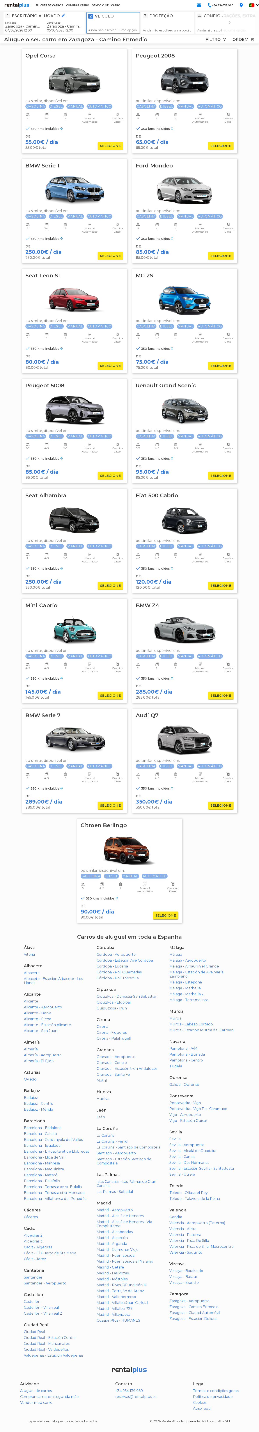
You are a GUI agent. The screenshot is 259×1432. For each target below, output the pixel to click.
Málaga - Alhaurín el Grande (194, 966)
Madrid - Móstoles (112, 1279)
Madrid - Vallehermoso (116, 1297)
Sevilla (175, 1139)
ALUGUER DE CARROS (49, 5)
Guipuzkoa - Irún (112, 1008)
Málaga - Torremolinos (188, 1000)
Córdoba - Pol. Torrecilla (118, 978)
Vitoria (29, 954)
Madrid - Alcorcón (112, 1238)
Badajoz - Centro (38, 1103)
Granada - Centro (112, 1063)
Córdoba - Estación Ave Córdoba (125, 960)
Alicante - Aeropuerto (43, 1007)
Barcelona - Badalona (43, 1128)
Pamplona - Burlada (187, 1054)
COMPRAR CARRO (77, 5)
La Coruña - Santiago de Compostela (128, 1147)
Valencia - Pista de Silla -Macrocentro (201, 1246)
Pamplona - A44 (183, 1048)
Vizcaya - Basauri (183, 1277)
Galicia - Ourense (184, 1084)
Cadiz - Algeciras (38, 1247)
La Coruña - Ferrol (112, 1141)
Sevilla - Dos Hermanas (189, 1163)
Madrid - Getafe (110, 1267)
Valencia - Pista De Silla (189, 1241)
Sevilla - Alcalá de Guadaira (192, 1151)
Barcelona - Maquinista (44, 1169)
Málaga (175, 954)
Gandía (175, 1217)
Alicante (31, 1001)
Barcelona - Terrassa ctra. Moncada (54, 1193)
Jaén (101, 1117)
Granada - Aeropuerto (116, 1057)
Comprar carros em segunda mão (49, 1397)
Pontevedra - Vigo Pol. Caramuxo (198, 1109)
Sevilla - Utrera (182, 1174)
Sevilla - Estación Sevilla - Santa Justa (201, 1168)
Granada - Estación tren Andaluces (127, 1069)
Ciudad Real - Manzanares (46, 1344)
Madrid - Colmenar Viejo (117, 1250)
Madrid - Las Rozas (113, 1273)
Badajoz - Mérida (38, 1109)
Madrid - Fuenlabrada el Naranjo (125, 1261)
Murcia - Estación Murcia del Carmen (201, 1030)
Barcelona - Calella (40, 1134)
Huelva (103, 1099)
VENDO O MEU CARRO (106, 5)
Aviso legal (202, 1408)
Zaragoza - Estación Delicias (193, 1319)
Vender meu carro (36, 1403)
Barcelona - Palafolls (42, 1181)
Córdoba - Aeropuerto (116, 954)
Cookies (199, 1403)
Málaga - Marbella (185, 988)
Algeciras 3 (33, 1241)
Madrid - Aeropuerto (115, 1210)
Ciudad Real (34, 1332)
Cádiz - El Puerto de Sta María (50, 1253)
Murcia (175, 1018)
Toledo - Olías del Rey (188, 1193)
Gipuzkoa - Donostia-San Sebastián (127, 996)
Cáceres (31, 1217)
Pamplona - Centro (186, 1060)
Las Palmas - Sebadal (115, 1192)
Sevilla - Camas (182, 1157)
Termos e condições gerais (216, 1391)
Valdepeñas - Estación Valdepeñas (53, 1355)
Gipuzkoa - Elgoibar (114, 1002)
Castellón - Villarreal (41, 1307)
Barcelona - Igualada (42, 1145)
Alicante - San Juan (40, 1031)
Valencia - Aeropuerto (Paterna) (197, 1223)
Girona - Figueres (112, 1032)
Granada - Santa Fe (113, 1074)
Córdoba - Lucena (112, 966)
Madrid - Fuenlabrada (116, 1255)
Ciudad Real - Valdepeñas (46, 1349)
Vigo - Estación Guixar (188, 1121)
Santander (33, 1277)
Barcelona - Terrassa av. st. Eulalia (53, 1187)
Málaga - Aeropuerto (187, 960)
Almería (31, 1049)
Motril (102, 1080)
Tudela (175, 1066)
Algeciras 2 (33, 1235)
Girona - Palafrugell (114, 1038)
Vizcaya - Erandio (184, 1283)
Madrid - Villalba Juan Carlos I (122, 1303)
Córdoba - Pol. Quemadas (119, 972)
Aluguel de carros (36, 1391)
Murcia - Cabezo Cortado (191, 1024)
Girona (102, 1027)
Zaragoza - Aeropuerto (189, 1301)
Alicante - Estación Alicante (47, 1025)
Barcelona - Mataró (40, 1175)
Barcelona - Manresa (42, 1163)
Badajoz (31, 1098)
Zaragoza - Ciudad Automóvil (194, 1313)
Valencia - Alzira (182, 1229)
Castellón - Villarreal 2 (43, 1313)
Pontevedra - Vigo (185, 1103)
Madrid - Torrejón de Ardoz (120, 1291)
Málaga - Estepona (185, 982)
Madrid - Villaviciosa (113, 1314)
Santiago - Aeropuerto (116, 1153)
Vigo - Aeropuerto (185, 1115)
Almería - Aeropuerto (43, 1055)
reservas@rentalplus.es (135, 1397)
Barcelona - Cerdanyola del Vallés (53, 1140)
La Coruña (106, 1135)
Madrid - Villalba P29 (115, 1309)
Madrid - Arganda (112, 1244)
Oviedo (30, 1079)
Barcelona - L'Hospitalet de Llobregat (56, 1151)
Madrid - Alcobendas (115, 1232)
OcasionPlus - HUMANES (118, 1320)
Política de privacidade (213, 1397)
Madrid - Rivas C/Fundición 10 (122, 1285)
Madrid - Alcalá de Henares (120, 1216)
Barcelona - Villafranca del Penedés (55, 1199)
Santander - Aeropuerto (45, 1283)
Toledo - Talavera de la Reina (194, 1199)
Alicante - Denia (37, 1013)
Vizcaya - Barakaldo (186, 1271)
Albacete (32, 973)
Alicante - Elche (37, 1019)
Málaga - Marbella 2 (186, 994)
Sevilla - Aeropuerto (186, 1145)
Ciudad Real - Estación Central (50, 1338)
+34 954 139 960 (129, 1391)
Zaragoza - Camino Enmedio (193, 1307)
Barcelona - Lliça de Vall (45, 1157)
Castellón (32, 1302)
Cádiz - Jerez (35, 1259)
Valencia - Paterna (185, 1235)
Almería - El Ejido (39, 1061)
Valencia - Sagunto (185, 1252)
